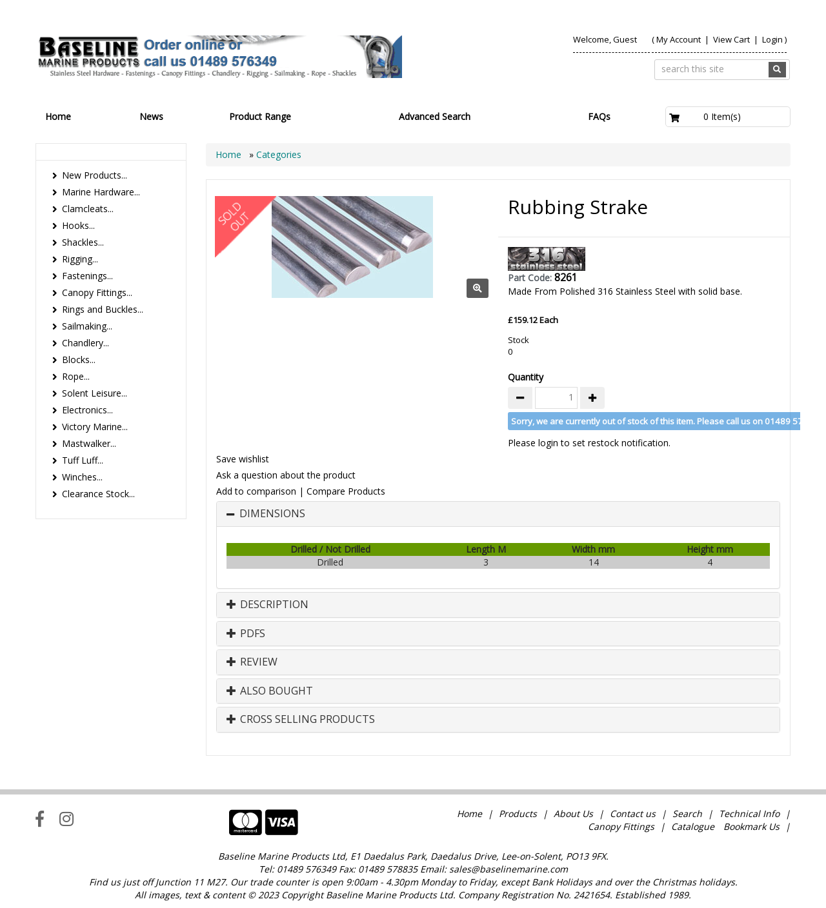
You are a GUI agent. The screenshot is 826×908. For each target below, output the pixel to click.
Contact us (633, 813)
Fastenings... (87, 276)
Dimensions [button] (272, 514)
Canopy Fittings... (97, 292)
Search (688, 813)
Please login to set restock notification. (589, 443)
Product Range (260, 116)
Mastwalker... (89, 443)
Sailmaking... (87, 326)
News (151, 116)
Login (772, 39)
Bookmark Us (751, 826)
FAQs (599, 116)
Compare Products (346, 491)
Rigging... (80, 259)
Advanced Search (434, 116)
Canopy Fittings (621, 826)
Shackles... (83, 242)
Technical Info (749, 813)
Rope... (76, 376)
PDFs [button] (246, 634)
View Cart (732, 39)
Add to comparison (256, 491)
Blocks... (79, 359)
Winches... (82, 477)
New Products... (94, 175)
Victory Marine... (95, 426)
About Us (573, 813)
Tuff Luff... (82, 460)
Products (518, 813)
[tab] (498, 514)
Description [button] (267, 605)
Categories (278, 154)
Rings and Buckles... (102, 309)
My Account (678, 39)
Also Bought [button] (270, 691)
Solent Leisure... (94, 393)
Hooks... (78, 225)
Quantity (525, 377)
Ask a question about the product (286, 475)
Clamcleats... (88, 208)
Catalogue (692, 826)
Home (58, 116)
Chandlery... (85, 343)
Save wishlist (242, 459)
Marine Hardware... (101, 192)
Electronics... (87, 410)
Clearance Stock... (98, 494)
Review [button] (252, 662)
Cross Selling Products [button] (301, 719)
